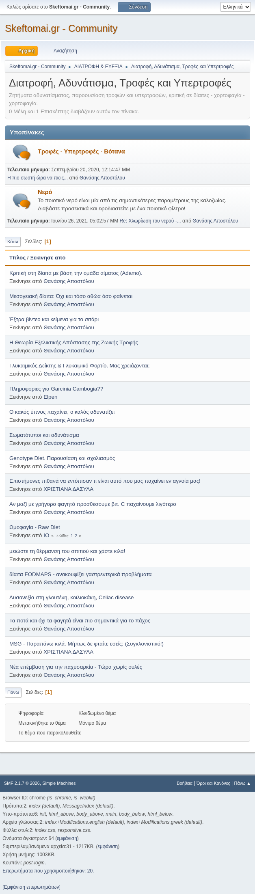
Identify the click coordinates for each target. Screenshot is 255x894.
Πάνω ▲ (242, 783)
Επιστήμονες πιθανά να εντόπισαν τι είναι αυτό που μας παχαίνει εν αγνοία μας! (105, 481)
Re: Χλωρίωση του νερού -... (150, 221)
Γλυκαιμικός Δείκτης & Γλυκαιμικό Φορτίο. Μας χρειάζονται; (79, 366)
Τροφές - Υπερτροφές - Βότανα (81, 151)
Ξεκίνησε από (47, 258)
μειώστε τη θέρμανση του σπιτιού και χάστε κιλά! (67, 551)
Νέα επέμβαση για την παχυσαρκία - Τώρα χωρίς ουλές (75, 667)
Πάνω (13, 692)
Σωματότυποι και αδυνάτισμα (44, 435)
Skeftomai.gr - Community (61, 28)
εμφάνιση (67, 838)
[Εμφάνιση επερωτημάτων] (31, 887)
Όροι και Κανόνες (213, 783)
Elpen (50, 397)
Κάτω (12, 241)
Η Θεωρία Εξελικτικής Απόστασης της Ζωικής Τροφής (73, 342)
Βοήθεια (184, 783)
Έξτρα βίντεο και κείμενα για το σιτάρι (54, 319)
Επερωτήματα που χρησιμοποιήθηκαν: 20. (48, 871)
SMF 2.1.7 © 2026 (22, 783)
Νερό (45, 192)
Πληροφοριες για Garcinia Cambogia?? (56, 389)
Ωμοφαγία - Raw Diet (34, 527)
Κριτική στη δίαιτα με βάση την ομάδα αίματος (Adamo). (76, 273)
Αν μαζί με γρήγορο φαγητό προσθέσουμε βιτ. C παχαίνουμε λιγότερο (92, 504)
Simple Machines (59, 783)
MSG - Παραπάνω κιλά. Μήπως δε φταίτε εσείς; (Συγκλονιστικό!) (86, 644)
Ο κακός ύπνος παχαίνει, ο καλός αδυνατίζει (62, 412)
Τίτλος (17, 258)
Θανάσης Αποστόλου (102, 178)
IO (46, 535)
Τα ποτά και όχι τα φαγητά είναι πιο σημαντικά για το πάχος (79, 621)
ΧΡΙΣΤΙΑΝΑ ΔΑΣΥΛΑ (68, 489)
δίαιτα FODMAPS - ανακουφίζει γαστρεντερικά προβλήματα (80, 574)
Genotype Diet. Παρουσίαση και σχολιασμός (62, 458)
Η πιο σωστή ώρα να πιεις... (37, 178)
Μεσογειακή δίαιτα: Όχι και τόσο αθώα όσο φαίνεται (70, 296)
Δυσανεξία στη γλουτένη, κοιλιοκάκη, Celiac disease (71, 597)
